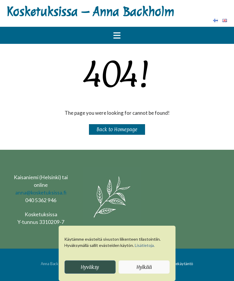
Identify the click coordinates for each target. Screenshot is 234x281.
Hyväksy (90, 267)
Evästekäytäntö (179, 263)
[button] (117, 35)
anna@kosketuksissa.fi (40, 192)
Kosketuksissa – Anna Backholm (90, 12)
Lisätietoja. (145, 245)
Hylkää (144, 267)
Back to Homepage (117, 129)
